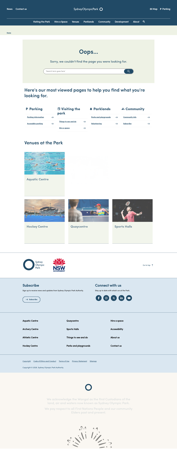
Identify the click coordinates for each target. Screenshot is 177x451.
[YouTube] (129, 300)
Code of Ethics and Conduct (44, 363)
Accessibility (117, 331)
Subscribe (33, 302)
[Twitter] (114, 300)
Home (9, 33)
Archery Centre (30, 331)
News (9, 9)
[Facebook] (99, 300)
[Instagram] (106, 300)
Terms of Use (64, 363)
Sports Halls (72, 331)
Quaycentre (72, 323)
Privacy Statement (79, 363)
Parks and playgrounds (78, 348)
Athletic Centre (30, 340)
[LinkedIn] (121, 300)
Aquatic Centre (30, 323)
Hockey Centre (30, 348)
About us (115, 340)
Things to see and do (77, 340)
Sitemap (93, 363)
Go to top (148, 267)
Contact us (21, 9)
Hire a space (117, 323)
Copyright (27, 363)
